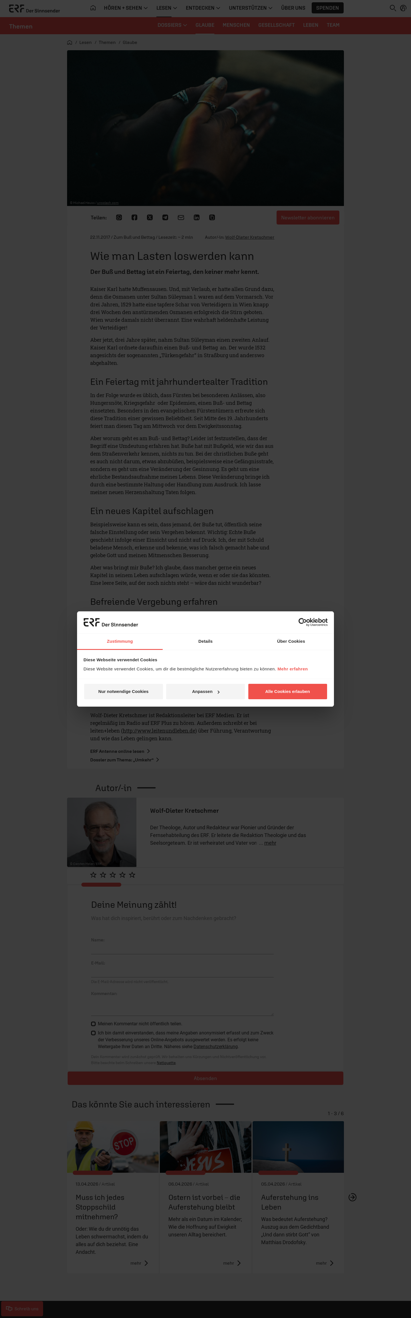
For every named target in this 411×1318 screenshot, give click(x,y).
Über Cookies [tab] (291, 641)
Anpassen (205, 691)
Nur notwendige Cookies (123, 691)
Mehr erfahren (292, 668)
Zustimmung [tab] (120, 641)
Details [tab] (205, 641)
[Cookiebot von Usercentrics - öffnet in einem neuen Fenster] (303, 622)
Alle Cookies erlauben (287, 691)
